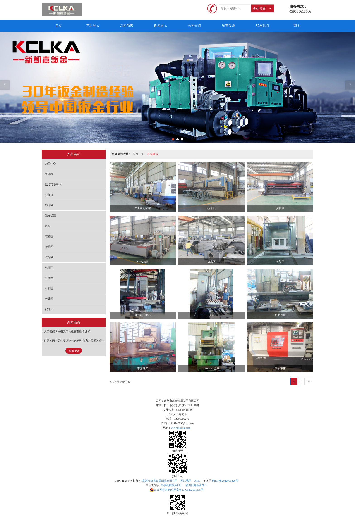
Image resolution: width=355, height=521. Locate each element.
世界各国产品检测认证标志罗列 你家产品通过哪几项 (75, 340)
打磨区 (49, 278)
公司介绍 (194, 25)
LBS (296, 25)
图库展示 (160, 25)
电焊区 (49, 267)
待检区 (49, 246)
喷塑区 (49, 236)
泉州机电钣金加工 (196, 485)
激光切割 (50, 215)
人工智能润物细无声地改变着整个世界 (67, 331)
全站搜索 (259, 8)
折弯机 (49, 174)
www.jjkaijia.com (180, 427)
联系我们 (262, 25)
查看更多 (74, 350)
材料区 (49, 288)
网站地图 (185, 480)
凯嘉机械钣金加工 (171, 485)
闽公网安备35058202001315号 (176, 489)
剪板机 (49, 194)
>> (308, 381)
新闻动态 (126, 25)
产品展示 (92, 25)
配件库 (49, 309)
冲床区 (49, 205)
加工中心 (50, 163)
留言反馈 (228, 25)
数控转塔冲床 (53, 184)
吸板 (47, 226)
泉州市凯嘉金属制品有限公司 (160, 480)
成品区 (49, 257)
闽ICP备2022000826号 (225, 480)
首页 (58, 25)
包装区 (49, 298)
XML (197, 480)
